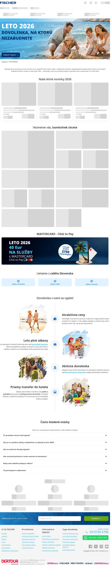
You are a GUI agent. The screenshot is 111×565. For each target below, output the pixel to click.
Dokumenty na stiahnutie (50, 551)
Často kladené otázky (29, 545)
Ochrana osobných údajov (30, 536)
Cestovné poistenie (28, 533)
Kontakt (4, 533)
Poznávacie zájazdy (68, 542)
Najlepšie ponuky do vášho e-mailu (15, 518)
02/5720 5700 (98, 532)
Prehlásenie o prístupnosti (10, 551)
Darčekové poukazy (28, 542)
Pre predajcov (6, 548)
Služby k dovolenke (48, 542)
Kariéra (4, 539)
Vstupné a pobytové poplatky (51, 545)
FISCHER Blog (6, 545)
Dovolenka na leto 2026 (70, 539)
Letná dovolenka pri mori (70, 533)
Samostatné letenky (68, 550)
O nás (3, 542)
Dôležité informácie (48, 548)
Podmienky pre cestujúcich (50, 539)
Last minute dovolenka (69, 536)
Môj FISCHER (46, 536)
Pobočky (4, 536)
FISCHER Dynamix (27, 548)
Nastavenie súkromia (28, 539)
